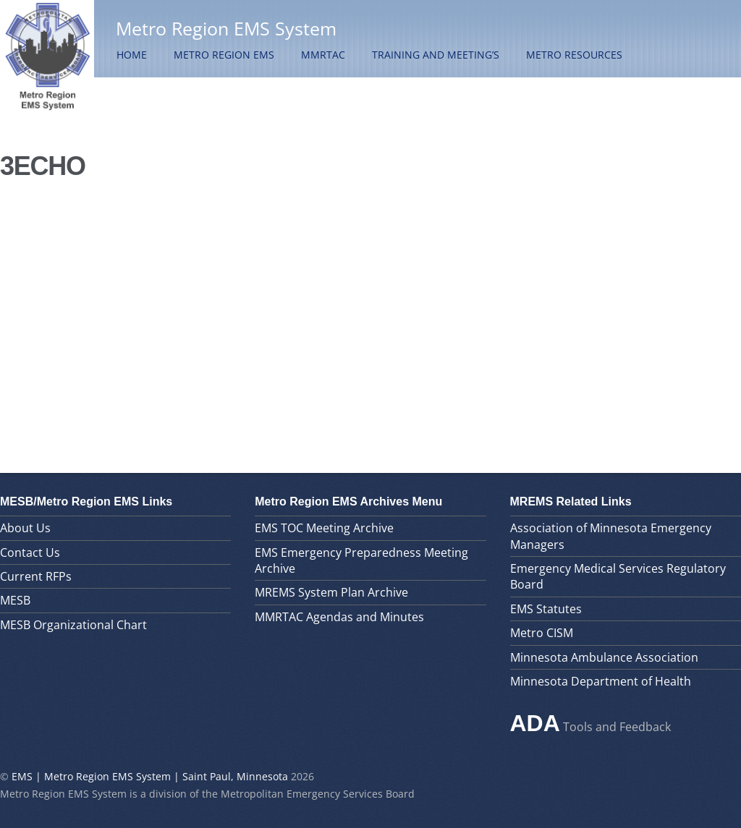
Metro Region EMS (224, 54)
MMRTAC (323, 54)
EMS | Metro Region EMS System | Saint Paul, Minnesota (150, 776)
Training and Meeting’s (435, 54)
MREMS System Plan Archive (331, 592)
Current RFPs (36, 576)
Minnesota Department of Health (600, 681)
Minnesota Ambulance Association (604, 657)
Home (132, 54)
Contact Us (30, 552)
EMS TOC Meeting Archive (324, 528)
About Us (25, 528)
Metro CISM (541, 633)
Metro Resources (574, 54)
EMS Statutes (546, 609)
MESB (15, 600)
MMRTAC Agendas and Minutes (339, 617)
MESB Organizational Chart (73, 625)
